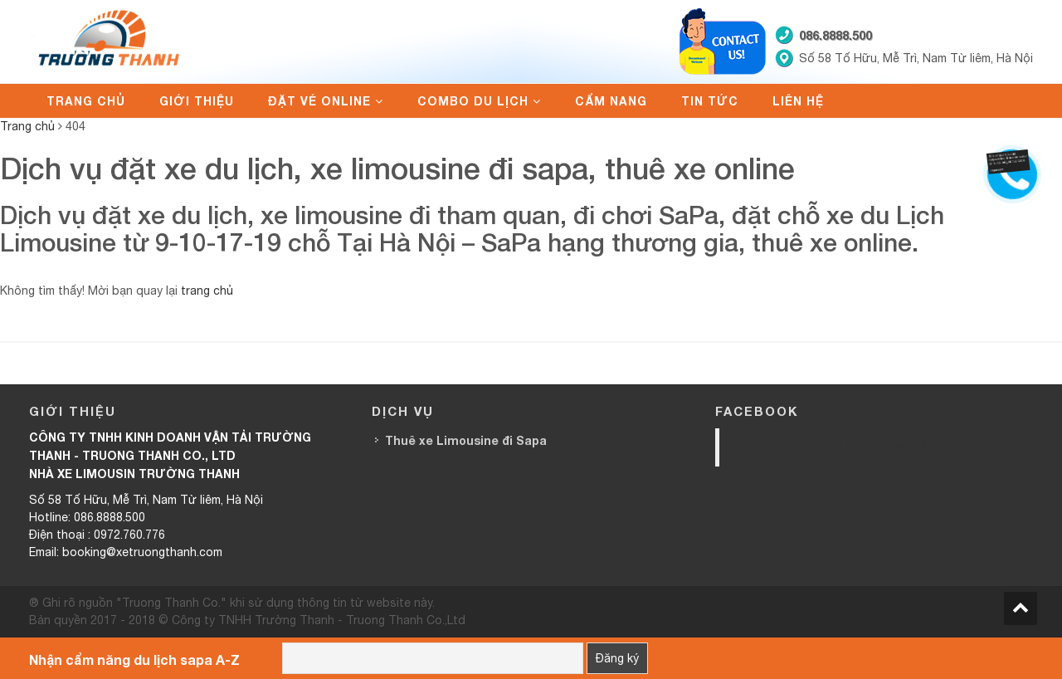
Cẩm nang (611, 101)
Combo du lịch (473, 101)
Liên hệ (798, 101)
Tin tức (709, 101)
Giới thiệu (196, 101)
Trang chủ (85, 101)
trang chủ (207, 290)
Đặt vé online (319, 101)
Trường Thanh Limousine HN (833, 447)
